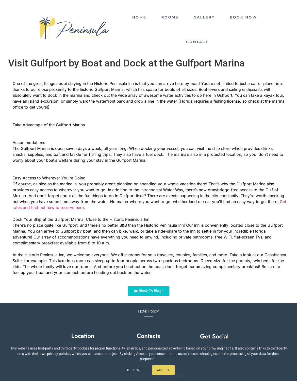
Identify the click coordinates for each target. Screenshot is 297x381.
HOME (139, 17)
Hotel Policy (148, 311)
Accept (163, 370)
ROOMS (170, 17)
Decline (134, 370)
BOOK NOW (243, 17)
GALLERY (204, 17)
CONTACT (197, 42)
